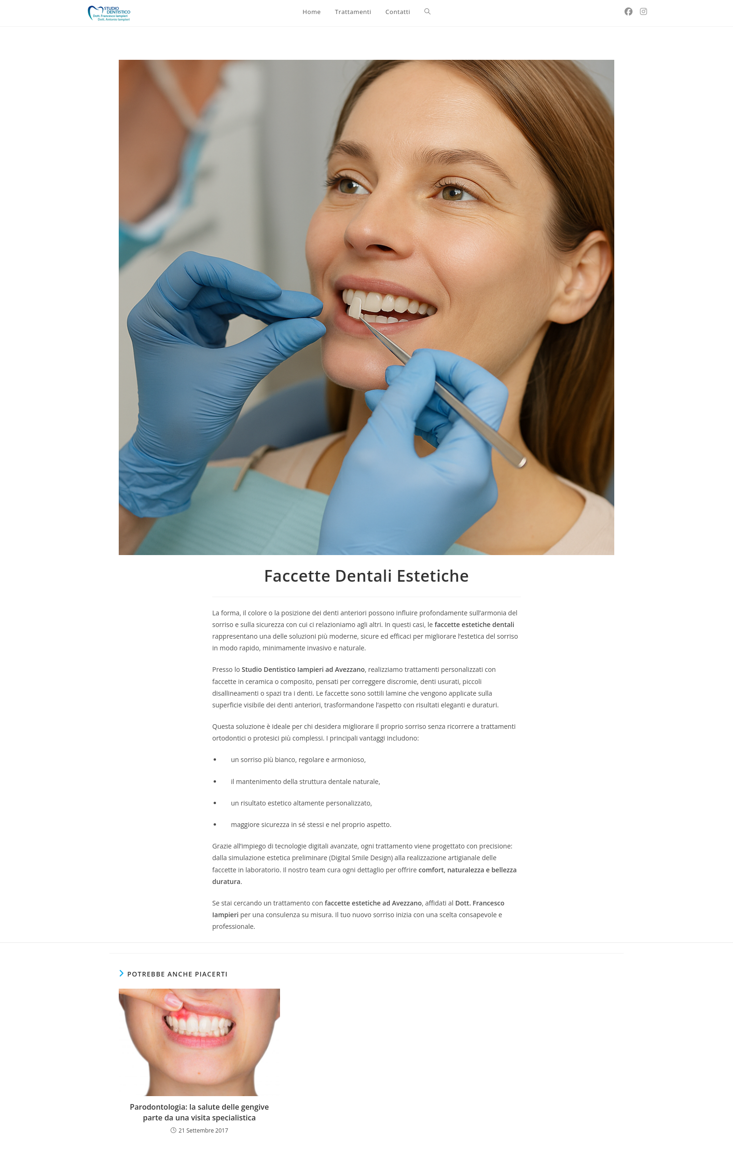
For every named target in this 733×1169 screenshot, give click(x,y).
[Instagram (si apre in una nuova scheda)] (643, 11)
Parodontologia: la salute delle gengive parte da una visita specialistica (199, 1112)
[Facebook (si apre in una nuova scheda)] (628, 11)
